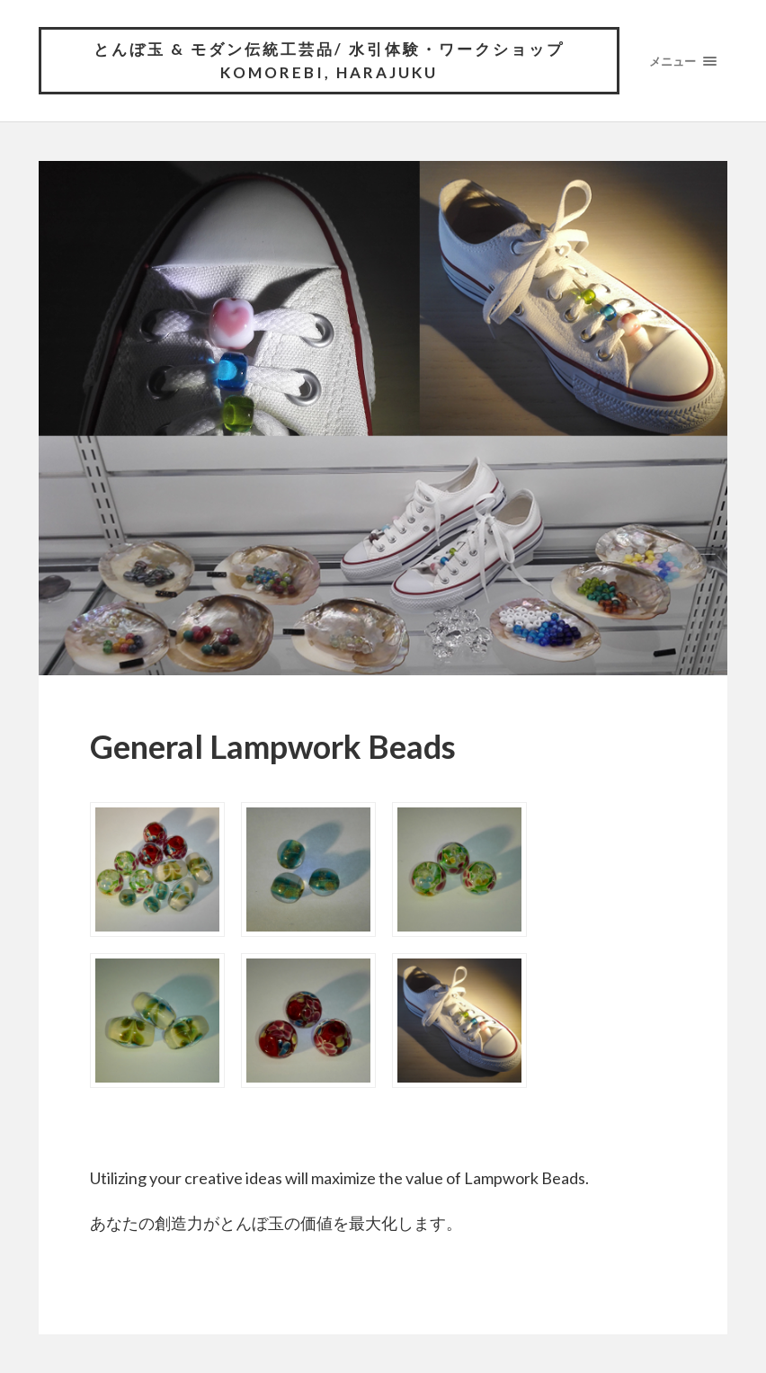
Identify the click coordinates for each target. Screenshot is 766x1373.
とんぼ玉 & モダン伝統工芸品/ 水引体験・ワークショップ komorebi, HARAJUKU (329, 61)
